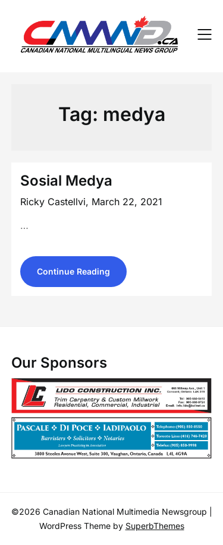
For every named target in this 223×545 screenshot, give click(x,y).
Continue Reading (73, 271)
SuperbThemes (154, 526)
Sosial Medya (66, 180)
